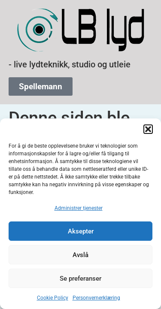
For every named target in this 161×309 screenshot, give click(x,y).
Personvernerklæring (96, 298)
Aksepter (81, 231)
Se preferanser (80, 278)
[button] (148, 129)
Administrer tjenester (79, 208)
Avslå (80, 255)
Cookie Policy (52, 298)
